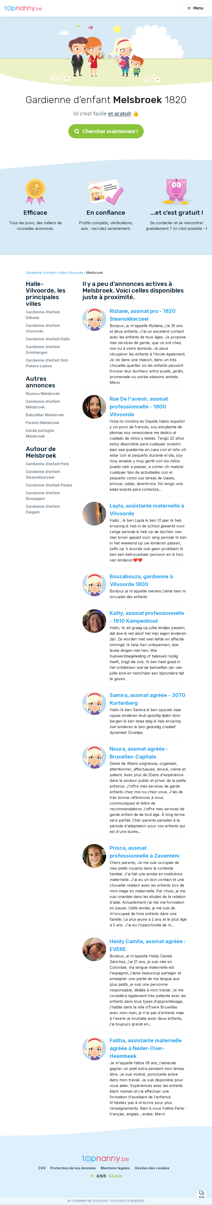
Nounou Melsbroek (43, 393)
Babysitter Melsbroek (45, 414)
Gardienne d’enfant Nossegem (43, 496)
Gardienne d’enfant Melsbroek (43, 404)
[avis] (106, 1176)
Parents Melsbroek (42, 422)
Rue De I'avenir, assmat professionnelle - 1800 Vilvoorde (139, 406)
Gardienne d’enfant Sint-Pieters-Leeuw (47, 363)
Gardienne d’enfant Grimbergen (43, 349)
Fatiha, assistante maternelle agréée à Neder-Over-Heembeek (146, 1048)
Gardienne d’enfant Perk (47, 463)
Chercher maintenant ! (106, 131)
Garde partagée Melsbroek (40, 433)
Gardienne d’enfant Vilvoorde (43, 328)
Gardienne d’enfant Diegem (43, 509)
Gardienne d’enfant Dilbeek (43, 315)
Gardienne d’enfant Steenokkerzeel (43, 474)
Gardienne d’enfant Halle (48, 339)
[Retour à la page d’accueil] (24, 8)
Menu (195, 8)
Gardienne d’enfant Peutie (49, 485)
